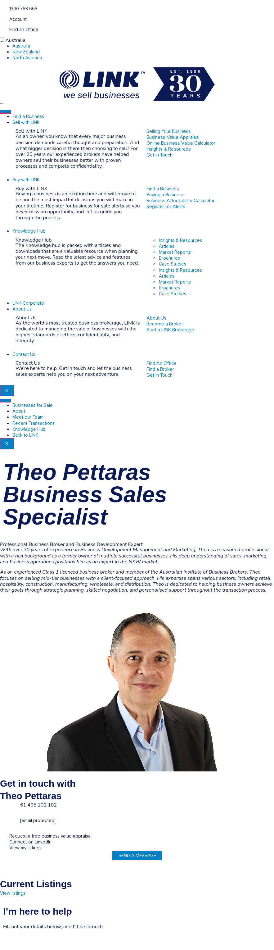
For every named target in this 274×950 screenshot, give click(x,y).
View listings (12, 893)
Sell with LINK (26, 122)
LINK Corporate (28, 303)
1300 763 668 (23, 9)
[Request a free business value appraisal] (2, 835)
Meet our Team (27, 417)
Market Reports (175, 252)
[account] (2, 18)
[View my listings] (2, 847)
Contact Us (23, 354)
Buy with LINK (26, 180)
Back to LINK (25, 435)
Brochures (169, 258)
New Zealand (26, 52)
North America (27, 58)
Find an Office (23, 29)
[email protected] (38, 820)
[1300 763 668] (2, 8)
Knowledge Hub (29, 231)
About (18, 411)
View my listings (25, 848)
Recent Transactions (33, 423)
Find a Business (28, 116)
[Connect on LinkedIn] (2, 841)
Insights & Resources (180, 240)
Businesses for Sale (32, 405)
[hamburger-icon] (5, 112)
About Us (22, 309)
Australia (15, 40)
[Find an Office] (2, 29)
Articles (166, 246)
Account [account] (18, 19)
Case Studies (172, 264)
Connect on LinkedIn (30, 842)
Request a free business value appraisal (50, 836)
